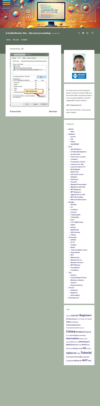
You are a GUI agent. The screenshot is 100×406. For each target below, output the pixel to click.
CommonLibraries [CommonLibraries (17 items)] (73, 324)
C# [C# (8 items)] (77, 318)
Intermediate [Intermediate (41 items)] (72, 338)
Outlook (73, 274)
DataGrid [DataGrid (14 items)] (88, 331)
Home (8, 40)
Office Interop (75, 232)
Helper (73, 224)
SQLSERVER (75, 144)
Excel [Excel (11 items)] (72, 335)
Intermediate (75, 295)
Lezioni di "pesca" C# (78, 166)
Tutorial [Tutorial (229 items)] (86, 352)
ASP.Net (73, 239)
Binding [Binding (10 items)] (69, 318)
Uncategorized (73, 297)
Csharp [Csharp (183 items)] (71, 331)
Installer (73, 244)
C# (72, 206)
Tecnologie (72, 237)
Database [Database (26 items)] (80, 331)
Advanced (74, 290)
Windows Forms (76, 259)
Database (71, 133)
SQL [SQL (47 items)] (85, 347)
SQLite (73, 141)
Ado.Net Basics (76, 149)
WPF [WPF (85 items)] (85, 359)
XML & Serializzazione (78, 199)
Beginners (74, 292)
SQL (72, 138)
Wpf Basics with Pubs (78, 186)
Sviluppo (71, 201)
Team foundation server (79, 249)
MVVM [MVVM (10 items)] (84, 344)
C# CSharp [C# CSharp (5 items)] (81, 318)
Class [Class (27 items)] (68, 321)
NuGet (73, 247)
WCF (72, 254)
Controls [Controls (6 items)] (81, 327)
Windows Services (77, 262)
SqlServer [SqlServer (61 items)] (71, 352)
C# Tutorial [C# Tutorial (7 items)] (88, 318)
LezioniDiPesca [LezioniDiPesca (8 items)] (71, 341)
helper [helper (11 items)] (76, 335)
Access (73, 136)
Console (73, 211)
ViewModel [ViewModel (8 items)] (85, 356)
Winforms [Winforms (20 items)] (78, 360)
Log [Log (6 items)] (78, 341)
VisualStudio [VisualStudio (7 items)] (70, 360)
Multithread (75, 229)
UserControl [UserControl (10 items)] (70, 356)
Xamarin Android (76, 284)
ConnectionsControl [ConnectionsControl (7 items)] (72, 327)
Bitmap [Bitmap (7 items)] (74, 318)
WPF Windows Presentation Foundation (75, 267)
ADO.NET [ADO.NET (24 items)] (75, 315)
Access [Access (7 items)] (68, 315)
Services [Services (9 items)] (69, 348)
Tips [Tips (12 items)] (78, 353)
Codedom (74, 159)
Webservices (75, 257)
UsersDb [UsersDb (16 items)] (78, 356)
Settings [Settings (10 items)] (75, 348)
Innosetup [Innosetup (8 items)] (82, 335)
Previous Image (15, 111)
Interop (73, 227)
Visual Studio (75, 252)
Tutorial (71, 287)
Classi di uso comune (78, 156)
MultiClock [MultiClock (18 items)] (70, 344)
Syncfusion (74, 179)
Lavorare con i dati (77, 164)
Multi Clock (75, 171)
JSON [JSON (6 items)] (85, 338)
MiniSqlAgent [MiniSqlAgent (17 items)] (84, 341)
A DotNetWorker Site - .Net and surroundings (28, 33)
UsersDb (74, 181)
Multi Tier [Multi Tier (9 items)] (78, 344)
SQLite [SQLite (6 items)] (89, 348)
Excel (72, 219)
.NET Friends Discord (73, 105)
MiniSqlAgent (75, 169)
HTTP (73, 242)
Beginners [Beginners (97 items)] (85, 314)
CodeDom (74, 209)
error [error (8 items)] (68, 335)
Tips (70, 272)
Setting (73, 234)
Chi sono (17, 40)
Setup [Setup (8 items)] (80, 348)
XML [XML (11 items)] (89, 360)
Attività (70, 128)
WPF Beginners (76, 189)
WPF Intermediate (77, 196)
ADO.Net (73, 204)
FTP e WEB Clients (77, 222)
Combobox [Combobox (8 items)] (74, 321)
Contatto (26, 40)
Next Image (53, 111)
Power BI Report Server (79, 277)
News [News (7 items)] (88, 344)
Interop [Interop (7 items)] (81, 338)
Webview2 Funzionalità (78, 184)
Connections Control (78, 161)
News (72, 131)
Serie (70, 146)
